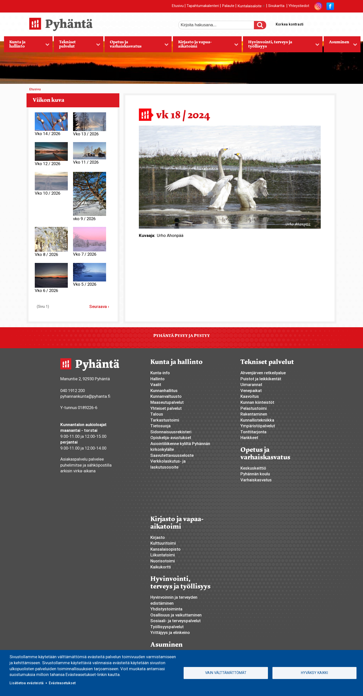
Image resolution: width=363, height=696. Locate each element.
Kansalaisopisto (165, 549)
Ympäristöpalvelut (257, 425)
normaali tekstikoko (321, 23)
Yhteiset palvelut (166, 408)
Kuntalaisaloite (251, 6)
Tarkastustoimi (164, 420)
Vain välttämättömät (225, 673)
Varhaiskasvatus (256, 479)
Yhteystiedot (298, 6)
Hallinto (157, 378)
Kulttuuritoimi (163, 543)
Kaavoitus (249, 396)
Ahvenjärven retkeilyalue (263, 372)
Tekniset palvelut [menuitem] (77, 45)
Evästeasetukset (62, 683)
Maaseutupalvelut (167, 402)
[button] (230, 176)
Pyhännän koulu (255, 473)
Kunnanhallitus (164, 390)
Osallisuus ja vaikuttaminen (176, 614)
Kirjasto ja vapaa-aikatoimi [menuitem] (205, 45)
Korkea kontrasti (289, 24)
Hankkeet (249, 437)
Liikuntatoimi (162, 554)
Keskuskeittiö (253, 468)
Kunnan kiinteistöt (257, 402)
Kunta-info (160, 372)
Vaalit (155, 384)
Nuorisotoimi (162, 560)
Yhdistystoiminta (166, 608)
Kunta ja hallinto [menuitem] (27, 45)
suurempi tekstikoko (312, 23)
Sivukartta (276, 6)
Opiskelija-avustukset (170, 437)
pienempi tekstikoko (329, 23)
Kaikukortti (160, 566)
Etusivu (178, 6)
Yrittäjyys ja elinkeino (170, 632)
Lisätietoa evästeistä (27, 683)
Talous (156, 414)
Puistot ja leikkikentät (260, 378)
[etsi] (219, 25)
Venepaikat (251, 390)
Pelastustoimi (253, 408)
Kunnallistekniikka (257, 420)
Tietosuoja (160, 425)
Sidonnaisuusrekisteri (170, 431)
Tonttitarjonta (253, 431)
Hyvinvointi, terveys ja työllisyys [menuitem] (281, 45)
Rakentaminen (253, 414)
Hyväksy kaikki (314, 673)
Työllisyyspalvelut (167, 626)
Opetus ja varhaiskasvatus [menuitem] (136, 45)
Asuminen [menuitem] (340, 45)
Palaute (228, 6)
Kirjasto (157, 537)
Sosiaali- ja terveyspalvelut (175, 620)
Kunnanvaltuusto (166, 396)
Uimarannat (251, 384)
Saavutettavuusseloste (172, 455)
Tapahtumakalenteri (203, 6)
